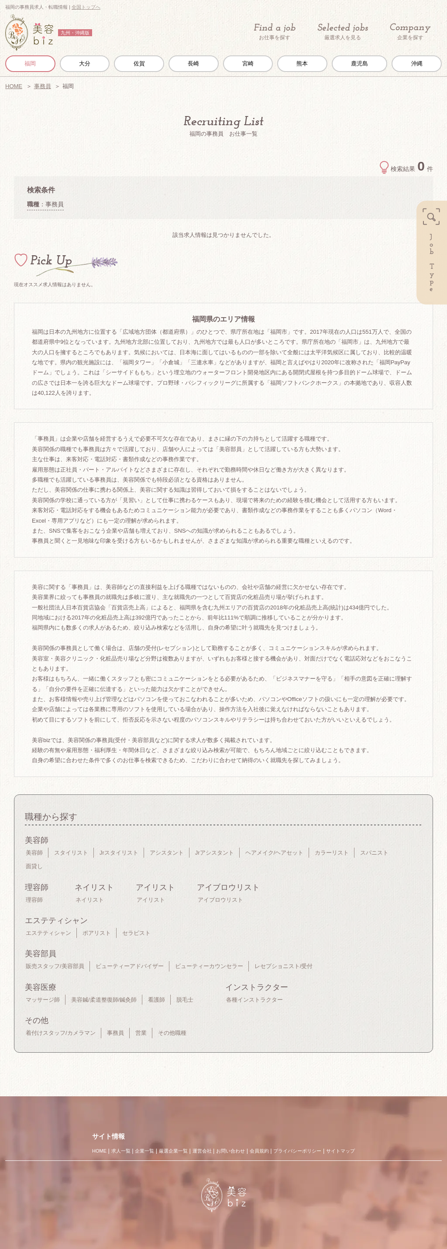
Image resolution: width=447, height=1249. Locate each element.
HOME (13, 86)
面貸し (34, 866)
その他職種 (172, 1033)
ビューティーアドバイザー (130, 966)
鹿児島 (359, 63)
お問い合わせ (230, 1150)
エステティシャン (48, 933)
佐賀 (139, 63)
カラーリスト (332, 852)
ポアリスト (97, 933)
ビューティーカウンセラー (209, 966)
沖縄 (417, 63)
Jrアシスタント (214, 852)
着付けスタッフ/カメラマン (61, 1033)
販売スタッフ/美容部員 (55, 966)
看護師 (156, 999)
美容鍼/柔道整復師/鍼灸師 (104, 999)
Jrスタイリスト (119, 852)
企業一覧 (144, 1150)
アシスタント (167, 852)
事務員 (42, 86)
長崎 (193, 63)
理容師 (34, 900)
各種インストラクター (254, 999)
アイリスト (151, 900)
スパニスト (374, 852)
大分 (84, 63)
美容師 (34, 852)
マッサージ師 (43, 999)
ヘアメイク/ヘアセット (274, 852)
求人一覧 (121, 1150)
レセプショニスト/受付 (283, 966)
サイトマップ (340, 1150)
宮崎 (248, 63)
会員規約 (259, 1150)
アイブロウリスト (220, 900)
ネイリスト (90, 900)
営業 (141, 1033)
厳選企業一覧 (173, 1150)
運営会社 (202, 1150)
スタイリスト (71, 852)
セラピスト (136, 933)
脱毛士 (184, 999)
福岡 (30, 63)
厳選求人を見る (342, 32)
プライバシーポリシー (297, 1150)
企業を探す (410, 32)
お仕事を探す (275, 32)
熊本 (302, 63)
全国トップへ (86, 7)
